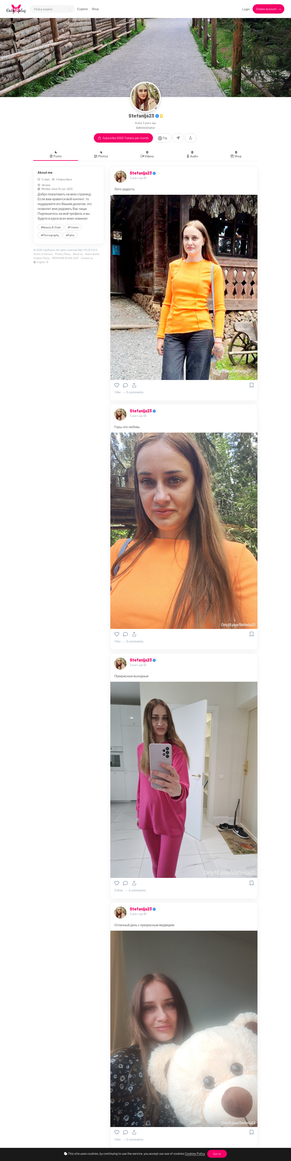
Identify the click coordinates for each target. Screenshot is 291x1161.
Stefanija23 (141, 172)
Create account (266, 9)
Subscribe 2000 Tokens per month (123, 138)
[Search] (52, 9)
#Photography (50, 235)
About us (78, 254)
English (39, 262)
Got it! (217, 1154)
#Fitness (73, 227)
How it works (92, 254)
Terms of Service (43, 254)
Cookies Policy (195, 1153)
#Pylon (70, 235)
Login (246, 9)
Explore (82, 9)
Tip (162, 138)
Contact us (87, 258)
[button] (190, 138)
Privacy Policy (63, 254)
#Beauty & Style (51, 227)
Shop (95, 9)
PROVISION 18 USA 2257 (65, 258)
